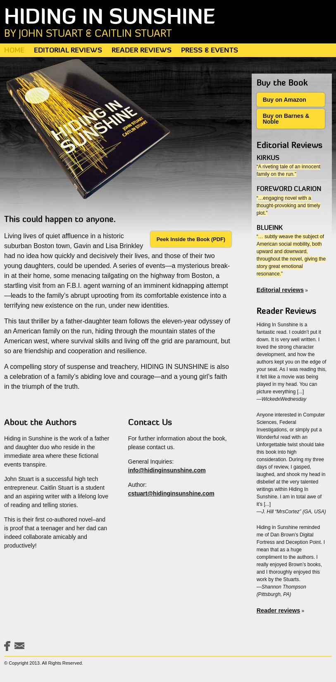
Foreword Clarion (289, 189)
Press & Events (209, 50)
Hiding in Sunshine (168, 23)
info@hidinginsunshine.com (167, 470)
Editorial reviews (280, 290)
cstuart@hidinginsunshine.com (171, 493)
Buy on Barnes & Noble (286, 118)
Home (14, 50)
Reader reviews (278, 610)
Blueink (270, 228)
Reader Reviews (142, 50)
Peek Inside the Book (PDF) (191, 239)
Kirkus (268, 158)
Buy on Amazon (284, 99)
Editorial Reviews (68, 50)
